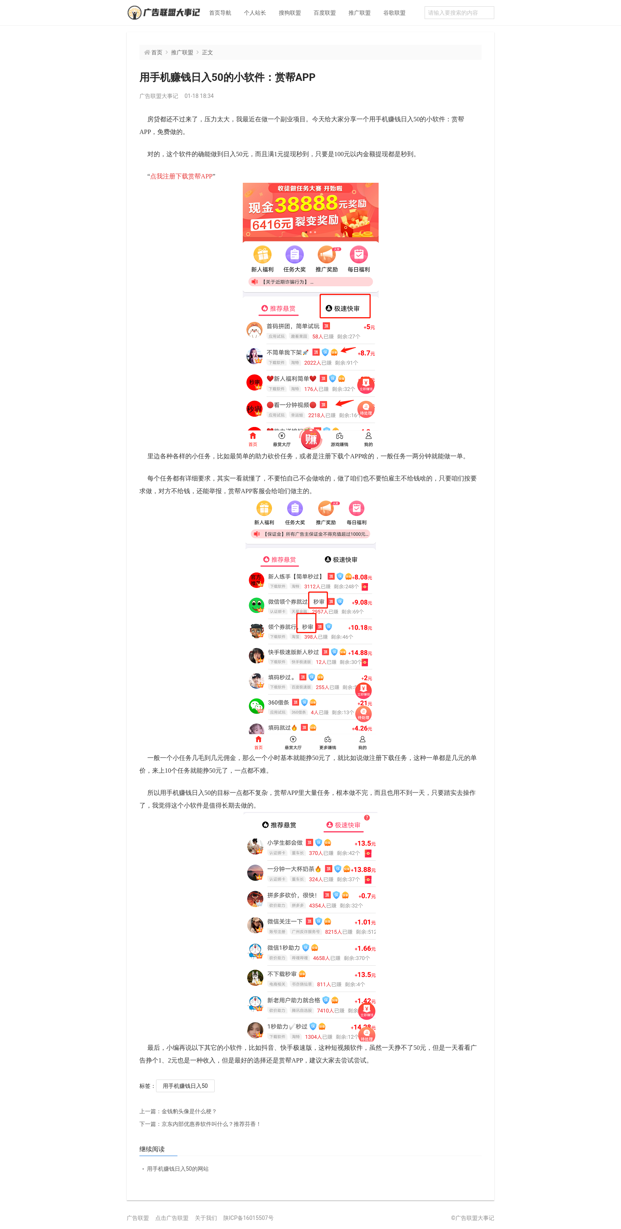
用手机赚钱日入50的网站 (178, 1169)
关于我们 (206, 1218)
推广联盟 (360, 13)
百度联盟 (325, 13)
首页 (156, 52)
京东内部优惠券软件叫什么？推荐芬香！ (200, 1124)
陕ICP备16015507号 (248, 1218)
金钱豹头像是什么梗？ (178, 1111)
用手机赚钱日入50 (185, 1086)
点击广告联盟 (172, 1218)
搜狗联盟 (290, 13)
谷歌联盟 (394, 13)
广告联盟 (138, 1218)
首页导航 (220, 13)
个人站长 (255, 13)
